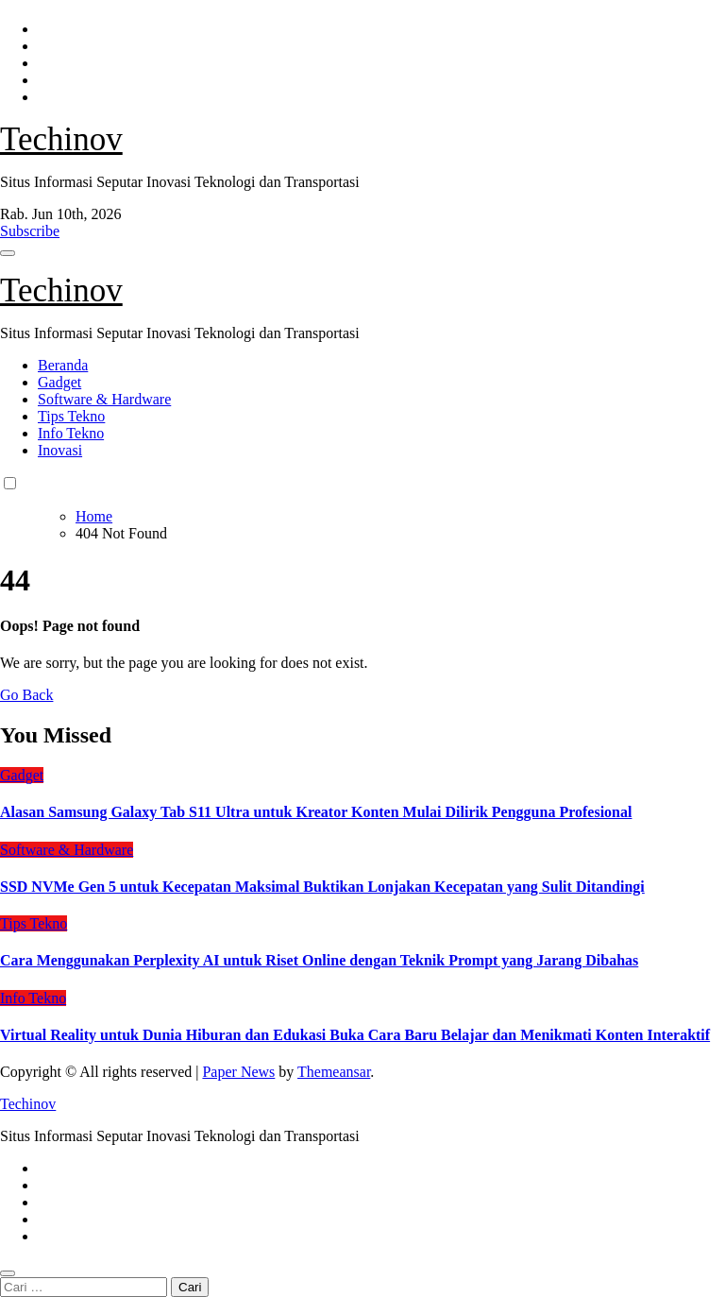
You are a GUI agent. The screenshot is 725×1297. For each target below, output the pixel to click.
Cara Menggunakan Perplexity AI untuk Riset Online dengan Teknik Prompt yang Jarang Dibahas (319, 960)
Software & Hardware (104, 399)
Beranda (63, 365)
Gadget (59, 382)
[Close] (7, 1273)
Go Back (26, 695)
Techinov (61, 139)
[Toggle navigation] (7, 253)
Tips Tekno (71, 416)
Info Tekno (71, 433)
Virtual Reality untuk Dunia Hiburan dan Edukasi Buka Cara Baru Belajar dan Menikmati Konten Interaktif (355, 1035)
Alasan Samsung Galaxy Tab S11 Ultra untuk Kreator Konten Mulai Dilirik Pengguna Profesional (316, 812)
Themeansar (333, 1072)
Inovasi (60, 450)
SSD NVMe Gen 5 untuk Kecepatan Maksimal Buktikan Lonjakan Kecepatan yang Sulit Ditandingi (322, 887)
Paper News (238, 1072)
